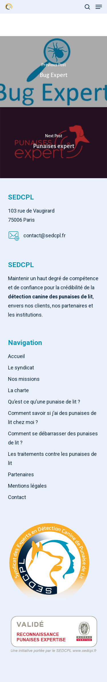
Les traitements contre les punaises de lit (52, 458)
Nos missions (24, 379)
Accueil (16, 356)
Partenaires (21, 474)
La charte (18, 390)
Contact (17, 497)
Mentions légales (27, 486)
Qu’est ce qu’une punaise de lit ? (44, 402)
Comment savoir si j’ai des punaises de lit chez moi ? (52, 417)
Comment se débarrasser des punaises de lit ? (53, 438)
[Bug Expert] (53, 71)
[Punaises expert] (53, 142)
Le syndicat (21, 368)
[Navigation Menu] (99, 7)
